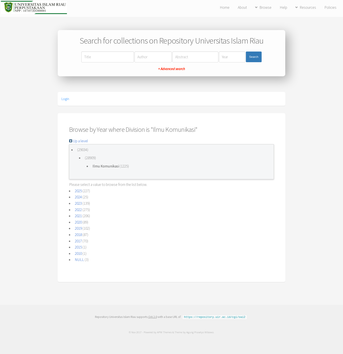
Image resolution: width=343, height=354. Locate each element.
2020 (78, 222)
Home (224, 7)
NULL (79, 259)
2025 (78, 190)
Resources (308, 7)
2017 (78, 241)
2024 (78, 197)
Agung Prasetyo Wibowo (200, 332)
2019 (78, 228)
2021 (78, 215)
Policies (330, 7)
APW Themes (164, 332)
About (242, 7)
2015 (78, 247)
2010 (78, 253)
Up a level (78, 141)
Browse (265, 7)
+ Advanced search (171, 69)
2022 (78, 209)
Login (65, 99)
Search (253, 56)
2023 (78, 203)
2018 (78, 234)
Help (283, 7)
